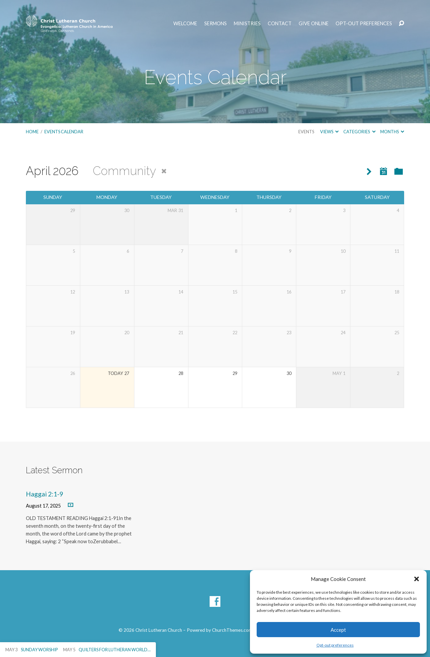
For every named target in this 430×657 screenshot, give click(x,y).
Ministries (247, 23)
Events (306, 131)
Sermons (215, 23)
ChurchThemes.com (232, 630)
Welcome (185, 23)
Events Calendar (63, 131)
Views (329, 131)
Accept (338, 630)
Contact (280, 23)
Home (32, 131)
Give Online (314, 23)
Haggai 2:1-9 (44, 494)
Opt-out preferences (335, 645)
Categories (359, 131)
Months (392, 131)
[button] (416, 579)
